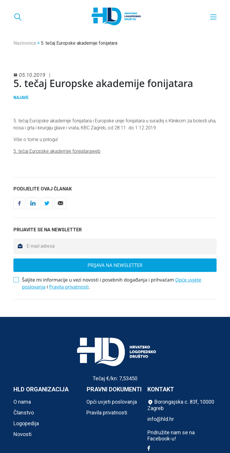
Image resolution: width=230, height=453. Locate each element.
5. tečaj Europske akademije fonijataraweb (56, 151)
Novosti (22, 434)
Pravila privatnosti (68, 287)
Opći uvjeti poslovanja (111, 402)
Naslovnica (24, 43)
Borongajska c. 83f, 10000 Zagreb (180, 405)
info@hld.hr (160, 419)
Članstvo (23, 412)
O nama (22, 402)
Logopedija (26, 423)
